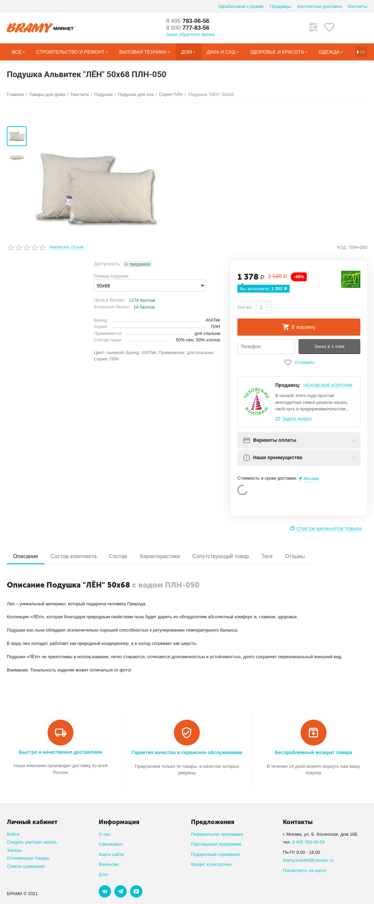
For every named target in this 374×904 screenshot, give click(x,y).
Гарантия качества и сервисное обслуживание (186, 752)
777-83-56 (188, 28)
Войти (13, 834)
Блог (103, 874)
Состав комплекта (76, 556)
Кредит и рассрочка (211, 864)
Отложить (299, 362)
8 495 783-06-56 (308, 842)
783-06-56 (188, 21)
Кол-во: (244, 307)
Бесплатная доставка (319, 6)
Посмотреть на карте (304, 870)
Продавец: (287, 385)
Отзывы (303, 556)
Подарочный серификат (215, 854)
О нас (105, 834)
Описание (26, 556)
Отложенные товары (28, 858)
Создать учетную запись (32, 842)
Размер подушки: (111, 276)
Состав (121, 556)
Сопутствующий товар (226, 556)
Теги (274, 556)
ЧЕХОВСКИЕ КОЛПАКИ (327, 385)
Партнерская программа (216, 844)
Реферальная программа (217, 834)
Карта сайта (111, 854)
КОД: (342, 247)
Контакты (357, 6)
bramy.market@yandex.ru (308, 860)
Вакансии (108, 864)
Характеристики (164, 556)
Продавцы (280, 6)
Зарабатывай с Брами (240, 6)
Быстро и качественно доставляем (60, 752)
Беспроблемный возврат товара (313, 752)
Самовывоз (110, 844)
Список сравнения (26, 866)
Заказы (14, 850)
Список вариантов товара (329, 529)
